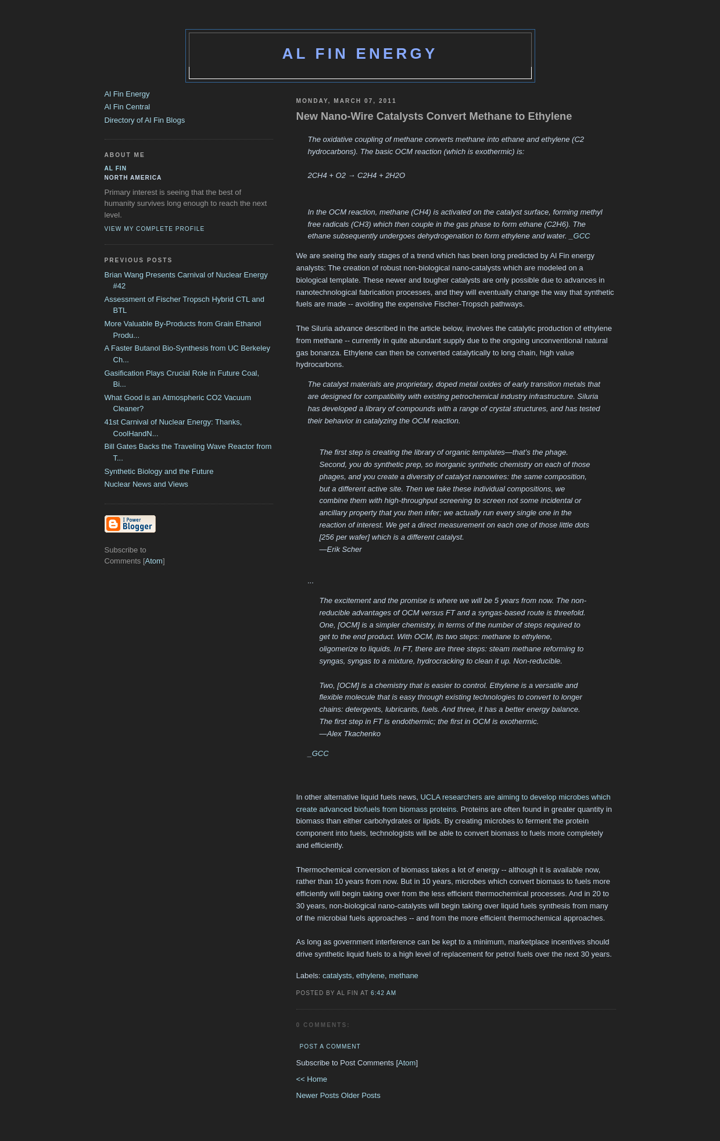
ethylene (370, 975)
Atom (406, 1062)
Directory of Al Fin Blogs (145, 120)
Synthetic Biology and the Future (159, 471)
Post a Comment (330, 1046)
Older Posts (361, 1095)
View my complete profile (155, 229)
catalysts (337, 975)
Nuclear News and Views (146, 484)
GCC (582, 235)
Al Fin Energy (360, 53)
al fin (116, 168)
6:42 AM (383, 993)
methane (403, 975)
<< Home (311, 1079)
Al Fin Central (128, 106)
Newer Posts (318, 1095)
